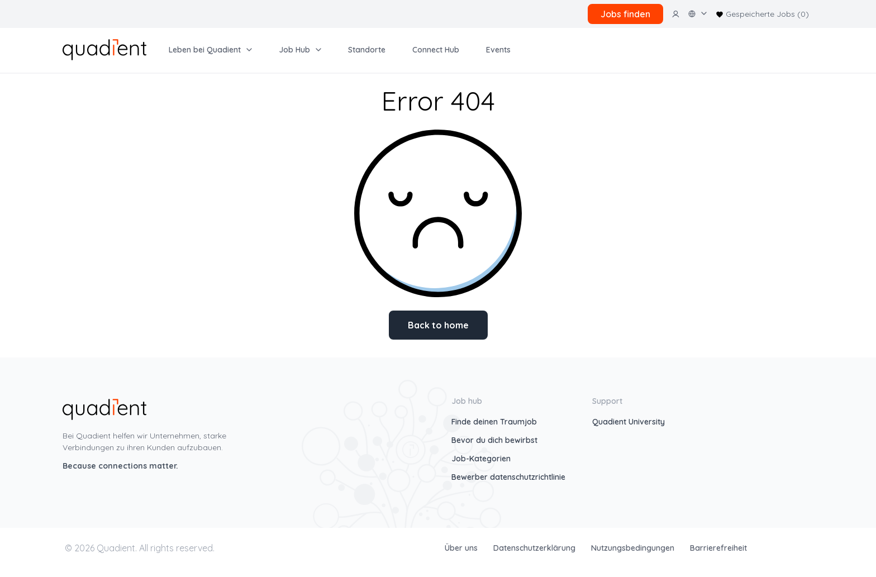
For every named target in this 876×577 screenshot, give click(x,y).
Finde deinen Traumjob (494, 422)
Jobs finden (625, 14)
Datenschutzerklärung (535, 548)
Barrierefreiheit (718, 548)
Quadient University (628, 422)
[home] (104, 48)
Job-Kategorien (481, 459)
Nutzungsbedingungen (634, 548)
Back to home (438, 325)
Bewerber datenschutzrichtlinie (508, 477)
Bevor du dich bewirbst (494, 440)
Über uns (462, 548)
